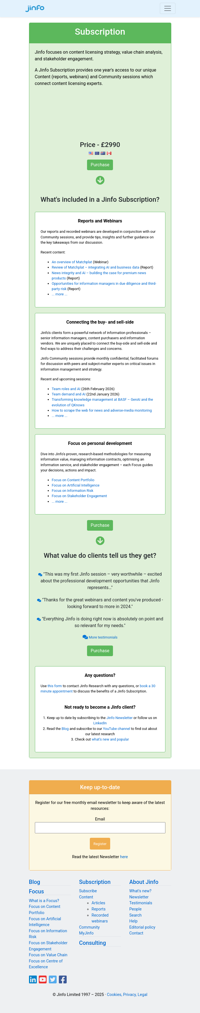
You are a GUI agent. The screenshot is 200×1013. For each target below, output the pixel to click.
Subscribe (88, 891)
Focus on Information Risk (72, 490)
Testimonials (140, 903)
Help (133, 921)
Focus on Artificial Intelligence (76, 485)
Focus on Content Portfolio (73, 480)
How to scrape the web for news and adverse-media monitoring (102, 410)
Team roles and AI (66, 389)
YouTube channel (116, 729)
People (135, 909)
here (124, 857)
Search (135, 915)
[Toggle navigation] (167, 8)
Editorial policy (142, 927)
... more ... (60, 294)
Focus (36, 891)
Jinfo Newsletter (120, 718)
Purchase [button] (100, 164)
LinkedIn (100, 723)
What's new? (140, 891)
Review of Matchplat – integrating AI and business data (95, 267)
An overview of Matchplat (72, 262)
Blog (65, 729)
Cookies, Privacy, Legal (127, 994)
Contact (136, 933)
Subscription (95, 882)
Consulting (92, 943)
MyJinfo (86, 933)
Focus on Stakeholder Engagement (79, 496)
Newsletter (139, 897)
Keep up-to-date (100, 787)
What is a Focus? (44, 900)
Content (86, 897)
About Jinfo (143, 882)
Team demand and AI (69, 394)
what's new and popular (110, 739)
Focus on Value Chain (48, 955)
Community (89, 927)
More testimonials (100, 637)
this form (54, 686)
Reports (98, 909)
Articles (98, 903)
